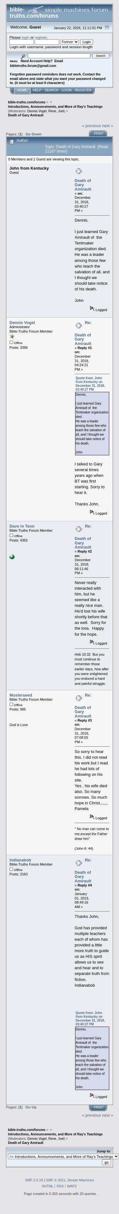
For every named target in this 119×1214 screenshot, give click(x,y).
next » (107, 125)
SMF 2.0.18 (34, 1180)
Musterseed (20, 695)
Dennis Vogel (37, 111)
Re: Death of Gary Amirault (83, 333)
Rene (52, 111)
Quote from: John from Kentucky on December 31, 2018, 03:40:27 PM (90, 383)
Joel (61, 111)
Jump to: (104, 1151)
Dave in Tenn (21, 526)
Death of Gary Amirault (83, 185)
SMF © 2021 (55, 1180)
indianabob (20, 860)
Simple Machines (81, 1180)
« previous (91, 125)
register (41, 37)
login (26, 37)
